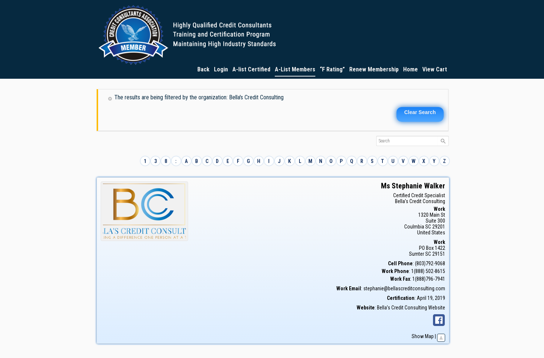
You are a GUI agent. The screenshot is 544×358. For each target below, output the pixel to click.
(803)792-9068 (430, 263)
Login (221, 69)
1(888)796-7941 (428, 279)
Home (410, 69)
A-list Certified (251, 69)
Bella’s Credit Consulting (420, 201)
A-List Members (295, 69)
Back (203, 69)
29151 (438, 254)
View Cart (434, 69)
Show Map (423, 336)
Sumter (416, 254)
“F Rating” (332, 69)
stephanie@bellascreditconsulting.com (404, 288)
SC (428, 227)
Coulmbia (414, 227)
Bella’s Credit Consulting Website (411, 308)
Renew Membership (374, 69)
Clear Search (420, 112)
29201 (438, 227)
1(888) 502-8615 (428, 271)
